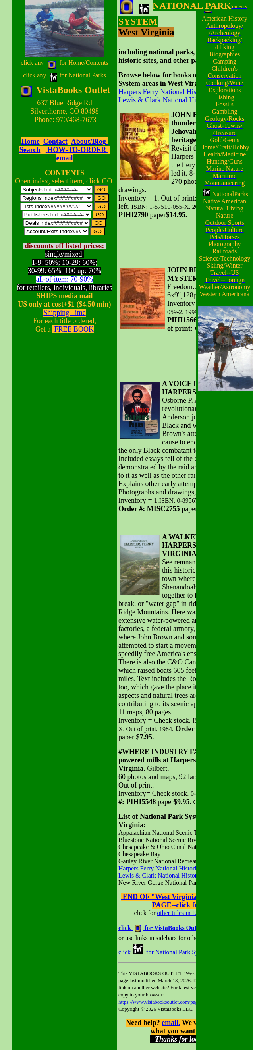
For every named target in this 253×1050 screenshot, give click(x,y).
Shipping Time (64, 313)
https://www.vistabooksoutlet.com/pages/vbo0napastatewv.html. (184, 1002)
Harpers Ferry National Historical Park (167, 868)
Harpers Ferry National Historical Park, (174, 92)
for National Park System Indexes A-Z (195, 952)
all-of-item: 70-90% (64, 279)
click (124, 952)
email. (171, 1023)
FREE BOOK (74, 329)
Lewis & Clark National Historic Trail (172, 100)
